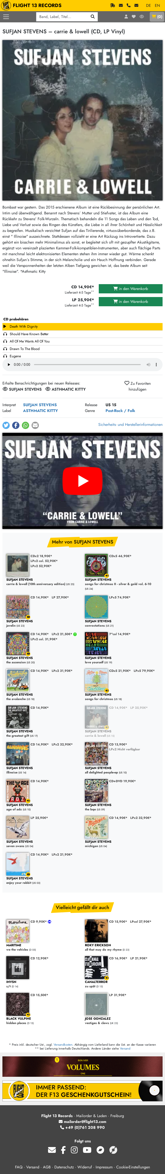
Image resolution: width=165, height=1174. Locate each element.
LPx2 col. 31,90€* (44, 639)
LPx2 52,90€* (41, 566)
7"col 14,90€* (120, 634)
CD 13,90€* (118, 744)
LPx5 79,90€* (144, 670)
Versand (125, 1048)
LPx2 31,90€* (62, 670)
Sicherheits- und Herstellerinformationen (130, 424)
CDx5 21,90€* (120, 670)
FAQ (19, 1167)
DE (148, 5)
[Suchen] (93, 16)
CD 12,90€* (40, 958)
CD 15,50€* (39, 995)
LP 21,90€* (139, 958)
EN (157, 5)
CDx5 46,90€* (120, 556)
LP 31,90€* (117, 995)
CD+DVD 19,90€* (122, 781)
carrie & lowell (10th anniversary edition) (43, 582)
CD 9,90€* (39, 921)
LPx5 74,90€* (120, 597)
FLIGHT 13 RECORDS (32, 5)
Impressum (104, 1167)
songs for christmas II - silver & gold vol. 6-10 (122, 582)
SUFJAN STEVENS (40, 405)
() (157, 16)
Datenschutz (64, 1167)
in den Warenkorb (130, 288)
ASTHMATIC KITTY (40, 410)
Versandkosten (63, 1044)
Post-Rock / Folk (120, 410)
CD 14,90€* (40, 597)
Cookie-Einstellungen (133, 1167)
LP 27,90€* (60, 597)
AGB (47, 1167)
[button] (6, 425)
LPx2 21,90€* (62, 854)
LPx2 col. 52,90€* (44, 561)
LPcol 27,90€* (140, 921)
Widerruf (84, 1167)
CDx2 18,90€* (41, 556)
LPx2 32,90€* (62, 744)
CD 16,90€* (118, 958)
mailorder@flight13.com (82, 1121)
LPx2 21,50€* (62, 634)
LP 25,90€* (139, 707)
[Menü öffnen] (6, 16)
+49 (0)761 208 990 (82, 1127)
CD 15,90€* (118, 921)
